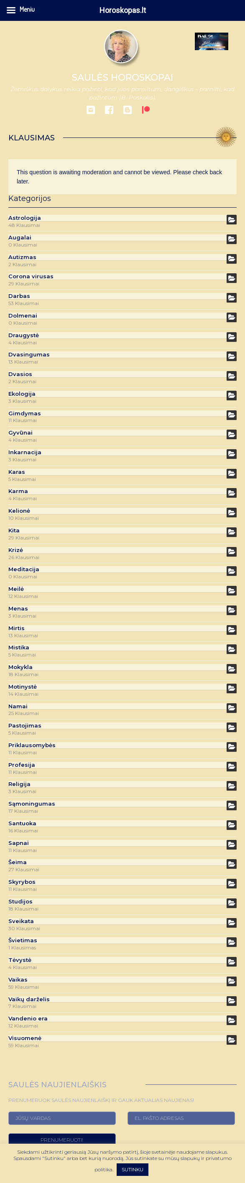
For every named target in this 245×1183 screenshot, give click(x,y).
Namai (18, 706)
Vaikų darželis (29, 999)
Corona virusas (31, 276)
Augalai (19, 237)
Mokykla (20, 667)
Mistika (18, 647)
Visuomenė (24, 1038)
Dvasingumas (29, 354)
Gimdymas (24, 413)
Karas (16, 472)
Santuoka (22, 823)
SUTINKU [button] (132, 1169)
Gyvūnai (20, 433)
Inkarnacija (24, 452)
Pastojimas (24, 726)
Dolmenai (22, 316)
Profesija (21, 765)
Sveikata (21, 921)
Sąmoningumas (31, 804)
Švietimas (22, 940)
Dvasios (20, 374)
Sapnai (18, 843)
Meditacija (23, 569)
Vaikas (18, 980)
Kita (14, 530)
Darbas (19, 296)
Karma (18, 491)
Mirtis (16, 628)
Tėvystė (19, 960)
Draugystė (23, 335)
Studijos (20, 901)
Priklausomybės (32, 745)
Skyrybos (22, 882)
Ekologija (22, 394)
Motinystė (22, 687)
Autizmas (22, 257)
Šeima (17, 862)
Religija (19, 784)
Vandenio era (28, 1018)
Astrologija (24, 218)
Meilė (16, 589)
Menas (18, 608)
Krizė (15, 550)
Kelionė (19, 511)
